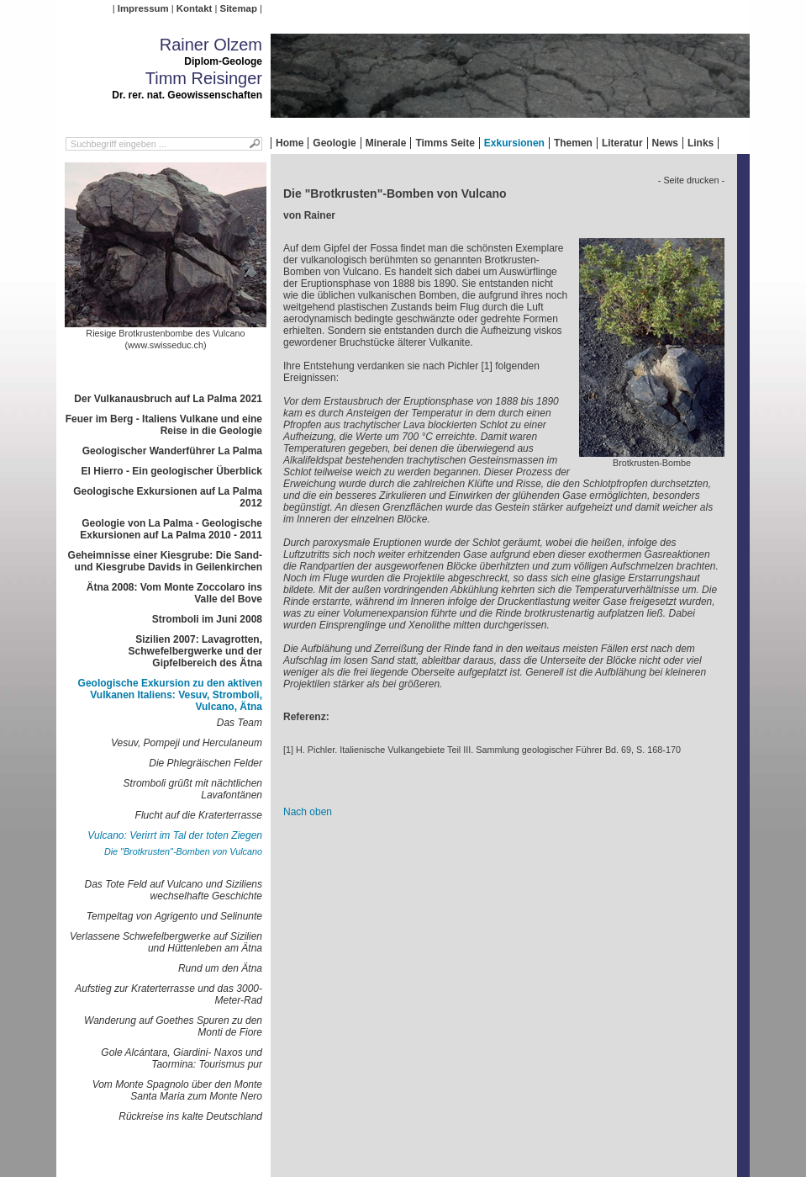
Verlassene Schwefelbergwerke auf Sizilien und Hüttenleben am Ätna (166, 942)
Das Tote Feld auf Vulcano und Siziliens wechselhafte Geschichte (173, 890)
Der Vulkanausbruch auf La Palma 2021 (168, 399)
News (665, 143)
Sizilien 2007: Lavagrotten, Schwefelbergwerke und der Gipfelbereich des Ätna (195, 651)
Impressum (143, 8)
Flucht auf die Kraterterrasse (198, 815)
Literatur (622, 143)
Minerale (386, 143)
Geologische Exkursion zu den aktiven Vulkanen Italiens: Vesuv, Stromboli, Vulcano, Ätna (170, 695)
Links (700, 143)
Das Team (239, 723)
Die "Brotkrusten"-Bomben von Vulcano (183, 851)
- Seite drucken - (691, 180)
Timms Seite (444, 143)
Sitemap (238, 8)
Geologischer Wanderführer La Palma (172, 451)
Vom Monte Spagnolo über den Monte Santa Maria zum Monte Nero (177, 1090)
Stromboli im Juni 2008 (207, 619)
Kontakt (194, 8)
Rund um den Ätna (220, 968)
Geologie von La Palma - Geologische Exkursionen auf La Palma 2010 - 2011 (171, 529)
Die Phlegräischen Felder (205, 763)
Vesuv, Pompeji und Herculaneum (186, 743)
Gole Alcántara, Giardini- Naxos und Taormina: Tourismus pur (181, 1058)
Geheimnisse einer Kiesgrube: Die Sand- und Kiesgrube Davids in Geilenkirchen (165, 561)
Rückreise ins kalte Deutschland (190, 1116)
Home (289, 143)
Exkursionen (514, 143)
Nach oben (307, 812)
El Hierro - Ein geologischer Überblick (172, 471)
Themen (573, 143)
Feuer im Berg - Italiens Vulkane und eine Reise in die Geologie (164, 425)
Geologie (334, 143)
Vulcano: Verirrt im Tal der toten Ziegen (174, 835)
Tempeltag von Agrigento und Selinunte (174, 916)
